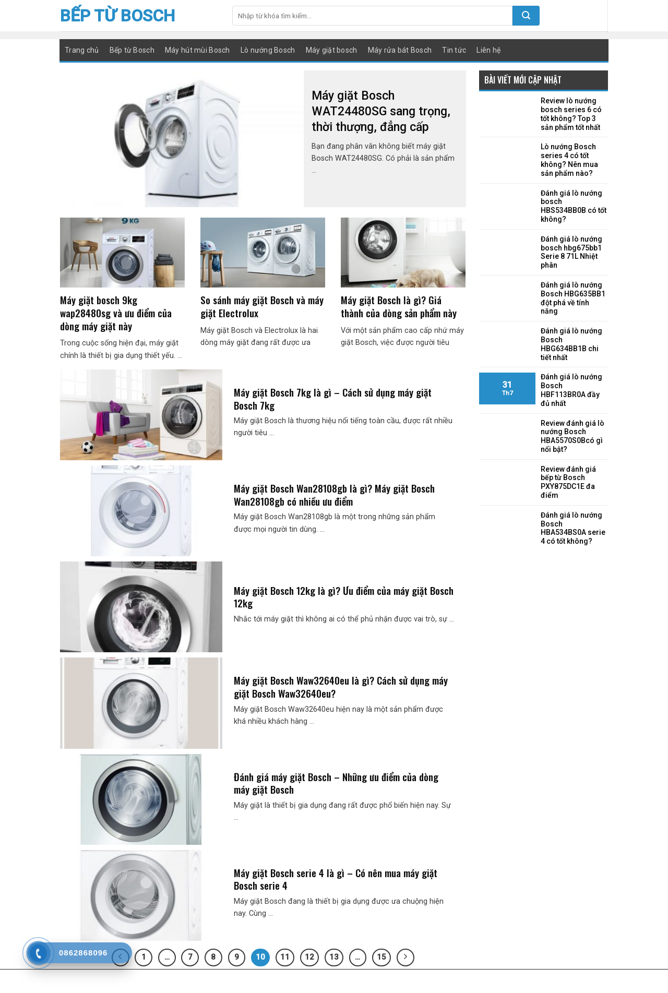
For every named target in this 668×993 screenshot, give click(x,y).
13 (334, 957)
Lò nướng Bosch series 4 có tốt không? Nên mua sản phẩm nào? (569, 159)
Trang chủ (82, 50)
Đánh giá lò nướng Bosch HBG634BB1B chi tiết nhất (571, 344)
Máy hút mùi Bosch (197, 50)
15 (381, 957)
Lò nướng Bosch (268, 50)
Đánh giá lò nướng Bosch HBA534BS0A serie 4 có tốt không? (573, 528)
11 (285, 957)
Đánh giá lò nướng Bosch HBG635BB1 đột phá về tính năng (573, 298)
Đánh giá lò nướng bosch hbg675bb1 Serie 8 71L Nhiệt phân (571, 252)
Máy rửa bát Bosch (400, 50)
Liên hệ (488, 50)
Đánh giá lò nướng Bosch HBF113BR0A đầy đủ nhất (571, 390)
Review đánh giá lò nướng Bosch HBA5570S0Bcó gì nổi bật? (572, 436)
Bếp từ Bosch (117, 15)
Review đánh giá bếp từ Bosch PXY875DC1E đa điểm (568, 482)
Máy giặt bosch (331, 50)
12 (309, 957)
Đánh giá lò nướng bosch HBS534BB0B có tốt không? (573, 206)
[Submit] (526, 16)
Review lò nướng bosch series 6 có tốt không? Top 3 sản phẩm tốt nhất (571, 114)
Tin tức (454, 50)
